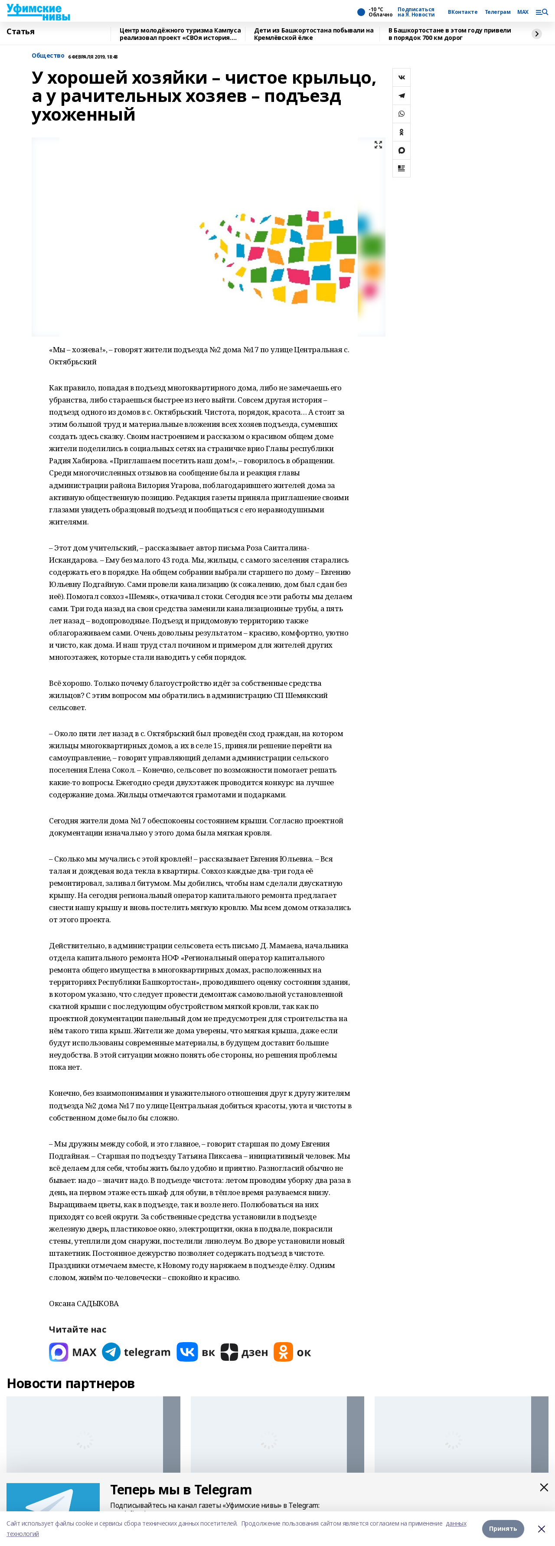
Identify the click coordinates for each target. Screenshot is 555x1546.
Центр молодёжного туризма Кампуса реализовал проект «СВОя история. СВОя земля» (180, 34)
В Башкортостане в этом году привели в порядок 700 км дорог (449, 34)
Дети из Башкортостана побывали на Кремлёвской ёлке (313, 34)
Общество (48, 55)
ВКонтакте (462, 12)
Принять (503, 1528)
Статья (20, 31)
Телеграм (498, 12)
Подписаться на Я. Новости (416, 12)
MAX (523, 12)
